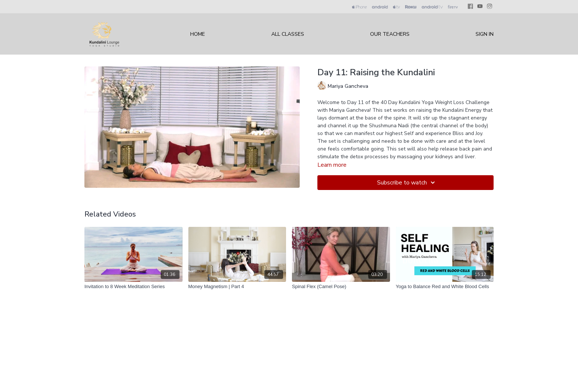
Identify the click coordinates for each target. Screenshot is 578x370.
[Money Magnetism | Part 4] (237, 286)
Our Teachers (390, 34)
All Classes (287, 34)
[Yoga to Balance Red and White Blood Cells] (445, 286)
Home (197, 34)
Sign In (485, 34)
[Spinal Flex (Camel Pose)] (341, 286)
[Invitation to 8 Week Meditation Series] (133, 286)
